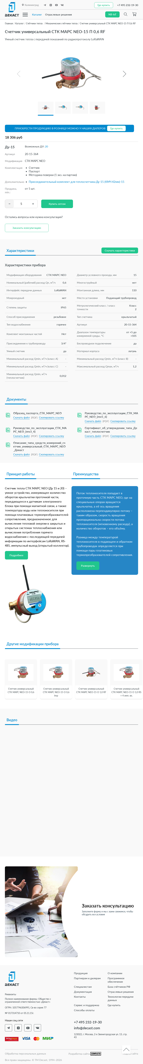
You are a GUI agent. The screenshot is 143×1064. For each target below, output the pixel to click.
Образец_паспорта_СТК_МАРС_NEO (37, 413)
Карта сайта (131, 1053)
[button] (124, 73)
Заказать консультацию (26, 227)
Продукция (81, 973)
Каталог (37, 14)
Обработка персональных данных (25, 1053)
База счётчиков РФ (119, 986)
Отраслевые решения (58, 14)
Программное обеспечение (116, 980)
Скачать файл (21, 417)
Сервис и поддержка (86, 1005)
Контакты (80, 996)
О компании (115, 973)
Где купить (114, 1005)
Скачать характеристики (120, 250)
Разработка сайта (85, 1054)
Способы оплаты (84, 1010)
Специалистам (83, 986)
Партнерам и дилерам (87, 978)
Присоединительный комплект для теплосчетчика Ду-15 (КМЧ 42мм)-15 (76, 181)
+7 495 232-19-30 (127, 5)
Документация (83, 991)
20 (46, 146)
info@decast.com (87, 1028)
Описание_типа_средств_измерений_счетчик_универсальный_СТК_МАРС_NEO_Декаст (39, 446)
